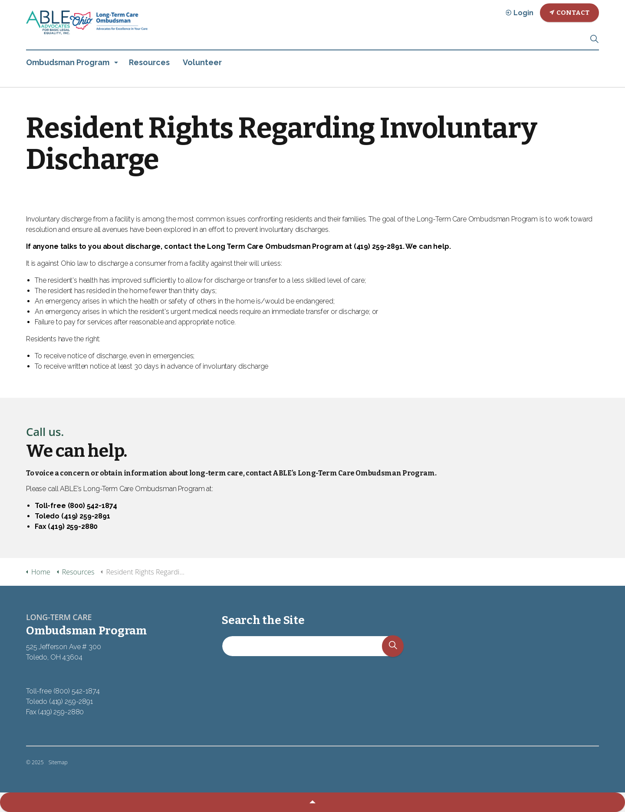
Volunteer (202, 62)
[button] (393, 651)
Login (519, 13)
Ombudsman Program (67, 62)
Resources (149, 62)
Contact (569, 12)
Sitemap (58, 762)
